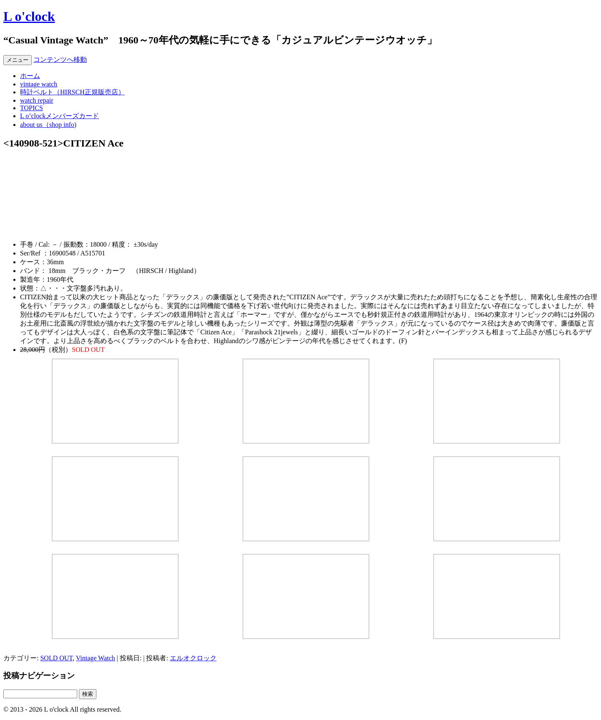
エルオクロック (193, 658)
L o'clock (29, 16)
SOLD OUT (56, 658)
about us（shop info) (48, 124)
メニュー (17, 60)
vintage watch (38, 84)
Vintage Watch (95, 658)
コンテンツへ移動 (60, 59)
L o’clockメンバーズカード (59, 115)
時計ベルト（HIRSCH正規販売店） (72, 92)
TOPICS (31, 107)
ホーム (30, 75)
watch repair (36, 100)
